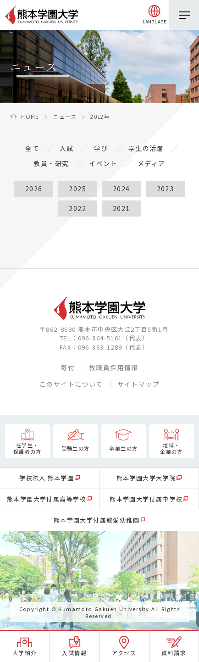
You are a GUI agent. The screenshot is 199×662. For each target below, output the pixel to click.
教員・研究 (51, 163)
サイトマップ (138, 384)
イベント (103, 163)
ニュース (65, 116)
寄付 (68, 367)
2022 (77, 208)
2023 (165, 188)
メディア (152, 163)
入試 (67, 148)
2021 (121, 208)
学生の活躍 (146, 148)
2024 (121, 188)
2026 (34, 188)
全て (32, 148)
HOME (30, 116)
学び (101, 148)
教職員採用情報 (113, 367)
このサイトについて (71, 384)
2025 (77, 188)
